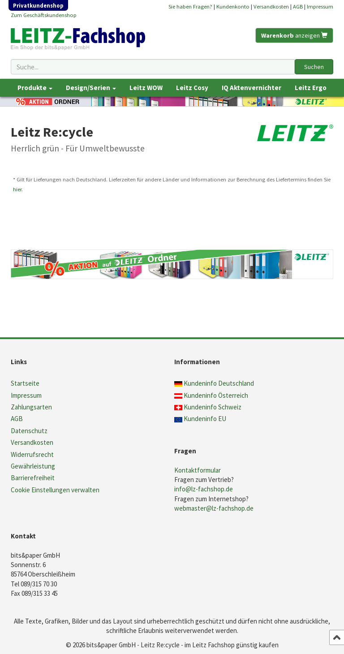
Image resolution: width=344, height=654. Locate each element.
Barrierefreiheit (33, 477)
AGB (298, 6)
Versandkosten (271, 6)
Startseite (25, 383)
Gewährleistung (33, 466)
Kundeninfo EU (205, 418)
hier (17, 189)
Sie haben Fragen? (190, 6)
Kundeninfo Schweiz (212, 407)
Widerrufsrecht (32, 454)
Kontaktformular (197, 470)
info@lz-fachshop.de (203, 489)
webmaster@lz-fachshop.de (214, 508)
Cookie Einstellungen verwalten (55, 490)
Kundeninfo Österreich (216, 395)
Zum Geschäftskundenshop (44, 14)
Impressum (320, 6)
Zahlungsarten (31, 407)
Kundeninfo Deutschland (219, 383)
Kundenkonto (232, 6)
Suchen (314, 67)
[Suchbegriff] (153, 66)
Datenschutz (29, 430)
